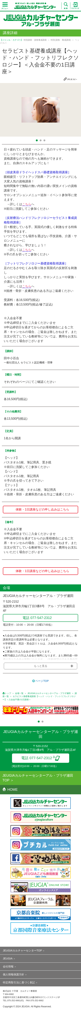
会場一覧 (19, 693)
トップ (8, 693)
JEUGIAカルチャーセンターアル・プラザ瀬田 (49, 693)
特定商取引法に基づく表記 (19, 982)
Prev (5, 110)
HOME (10, 789)
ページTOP (42, 680)
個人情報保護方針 (13, 974)
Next (76, 110)
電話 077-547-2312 (40, 758)
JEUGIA (8, 958)
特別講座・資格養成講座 (35, 40)
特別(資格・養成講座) (61, 40)
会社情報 (8, 966)
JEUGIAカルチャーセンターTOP (22, 950)
